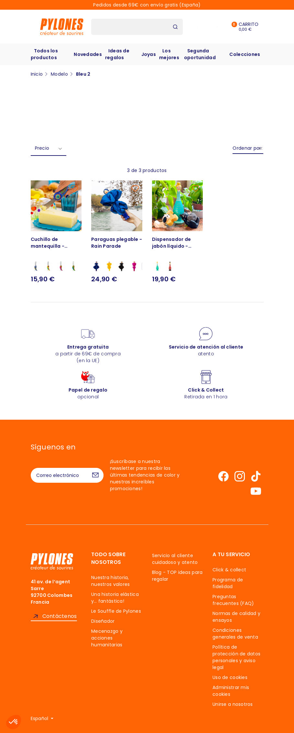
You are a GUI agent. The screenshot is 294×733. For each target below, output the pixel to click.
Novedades (88, 54)
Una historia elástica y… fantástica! (115, 597)
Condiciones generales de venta (235, 633)
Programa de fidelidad (227, 583)
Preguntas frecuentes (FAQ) (233, 600)
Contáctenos (59, 616)
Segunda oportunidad (200, 54)
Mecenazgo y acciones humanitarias (107, 638)
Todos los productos (44, 54)
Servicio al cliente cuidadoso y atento (175, 559)
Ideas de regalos (117, 54)
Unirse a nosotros (232, 704)
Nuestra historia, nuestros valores (110, 580)
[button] (13, 722)
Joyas (148, 54)
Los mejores (169, 54)
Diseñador (103, 621)
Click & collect (229, 569)
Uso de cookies (229, 677)
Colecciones (244, 54)
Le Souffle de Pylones (116, 611)
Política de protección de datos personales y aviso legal (236, 657)
